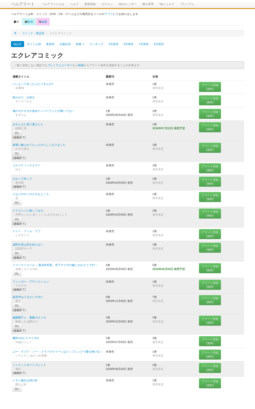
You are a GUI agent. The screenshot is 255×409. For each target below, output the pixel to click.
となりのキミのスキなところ (31, 194)
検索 (43, 21)
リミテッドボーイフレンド (29, 365)
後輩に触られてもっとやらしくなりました (39, 144)
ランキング (96, 44)
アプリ (109, 14)
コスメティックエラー (26, 165)
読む (17, 132)
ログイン (107, 4)
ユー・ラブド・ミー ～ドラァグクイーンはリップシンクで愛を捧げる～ (58, 351)
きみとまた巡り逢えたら (28, 124)
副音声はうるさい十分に (28, 297)
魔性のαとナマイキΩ (26, 338)
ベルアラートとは (53, 4)
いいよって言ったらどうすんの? (33, 84)
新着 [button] (80, 44)
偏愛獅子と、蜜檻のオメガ (29, 317)
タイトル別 (34, 44)
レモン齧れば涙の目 (25, 380)
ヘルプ (74, 4)
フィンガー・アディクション (31, 281)
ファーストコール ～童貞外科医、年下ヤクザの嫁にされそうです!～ (55, 265)
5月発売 (114, 44)
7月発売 (144, 44)
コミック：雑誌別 (33, 33)
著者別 (50, 44)
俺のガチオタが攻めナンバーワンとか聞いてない (43, 110)
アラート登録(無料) (210, 87)
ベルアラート (23, 4)
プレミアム (187, 4)
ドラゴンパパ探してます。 (29, 210)
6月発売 (129, 44)
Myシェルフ (167, 4)
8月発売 (159, 44)
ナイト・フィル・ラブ (26, 231)
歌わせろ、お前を (24, 97)
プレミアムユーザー (60, 65)
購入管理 (148, 4)
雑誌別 (17, 44)
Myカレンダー (127, 4)
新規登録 (90, 4)
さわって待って (22, 178)
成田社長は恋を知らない (28, 244)
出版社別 (65, 44)
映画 (29, 21)
